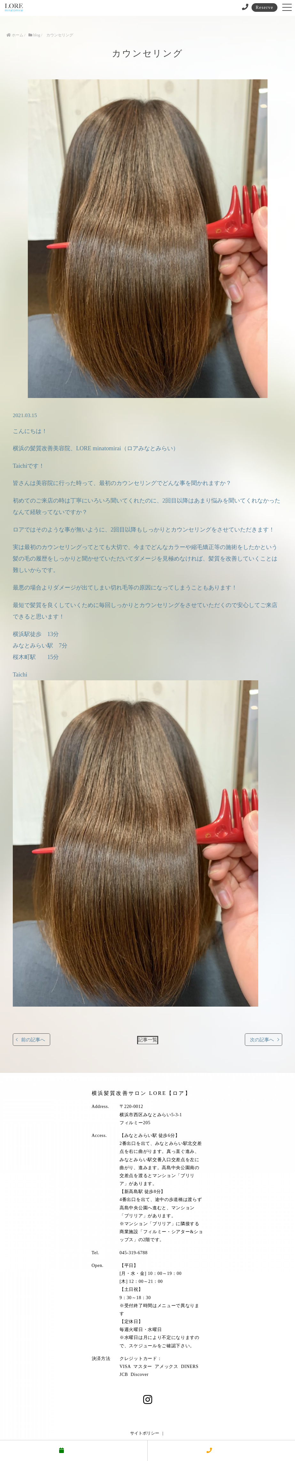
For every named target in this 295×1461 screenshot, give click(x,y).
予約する (73, 1451)
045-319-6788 (134, 1252)
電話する (221, 1451)
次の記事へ (262, 1039)
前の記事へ (33, 1039)
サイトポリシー (144, 1433)
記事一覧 (147, 1039)
